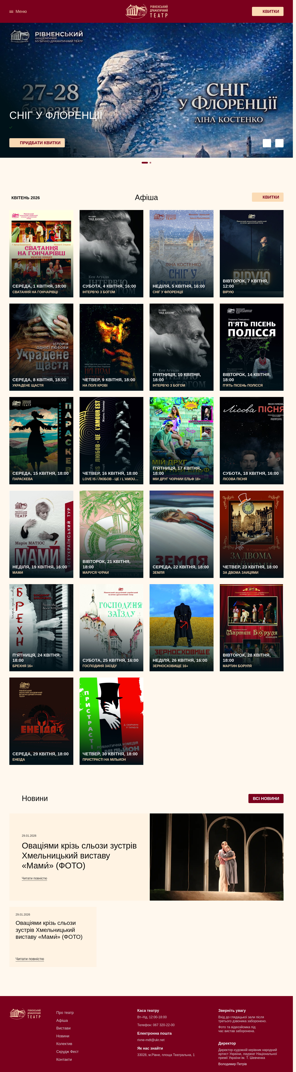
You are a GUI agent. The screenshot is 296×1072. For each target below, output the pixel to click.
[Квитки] (268, 11)
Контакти (64, 1059)
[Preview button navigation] (267, 143)
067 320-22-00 (163, 1025)
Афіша (62, 1020)
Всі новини (266, 798)
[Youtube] (70, 11)
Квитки (267, 197)
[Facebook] (52, 11)
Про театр (65, 1013)
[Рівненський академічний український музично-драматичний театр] (146, 11)
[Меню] (18, 11)
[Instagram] (61, 11)
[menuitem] (43, 11)
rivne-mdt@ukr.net (151, 1040)
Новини (62, 1036)
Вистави (63, 1028)
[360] (43, 11)
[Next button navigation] (279, 143)
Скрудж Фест (67, 1052)
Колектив (64, 1044)
